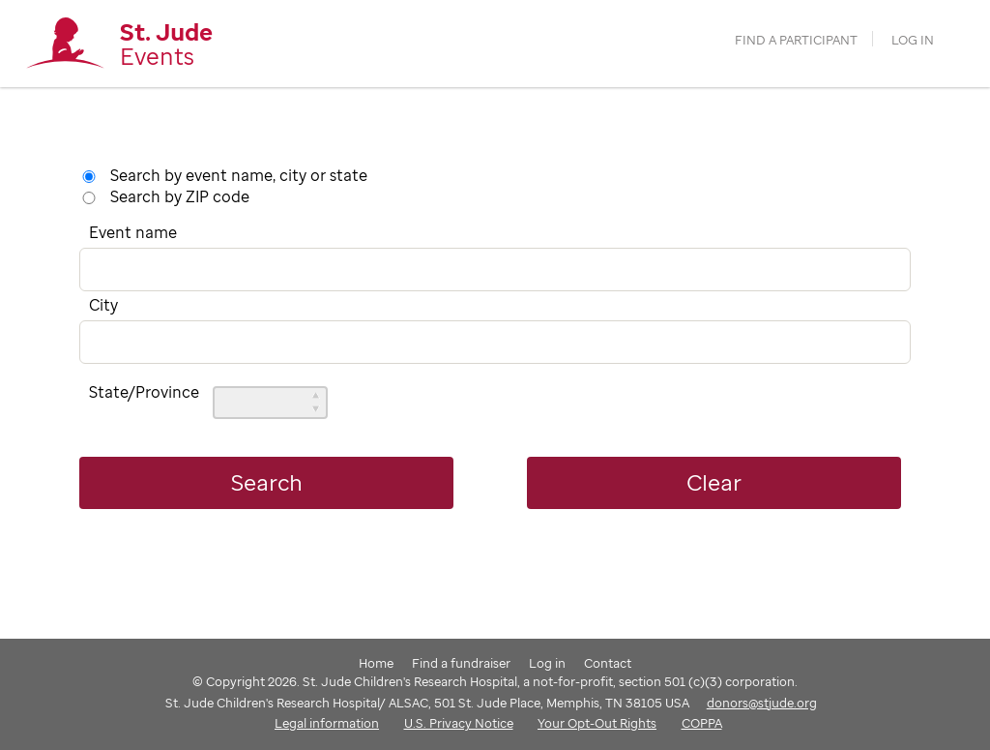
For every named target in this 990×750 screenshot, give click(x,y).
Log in (912, 40)
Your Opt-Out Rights (597, 723)
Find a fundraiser (461, 663)
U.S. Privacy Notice (458, 723)
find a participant (796, 40)
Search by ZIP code (179, 196)
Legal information (327, 723)
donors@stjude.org (762, 702)
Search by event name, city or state (238, 175)
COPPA (702, 723)
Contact (607, 663)
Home (376, 663)
